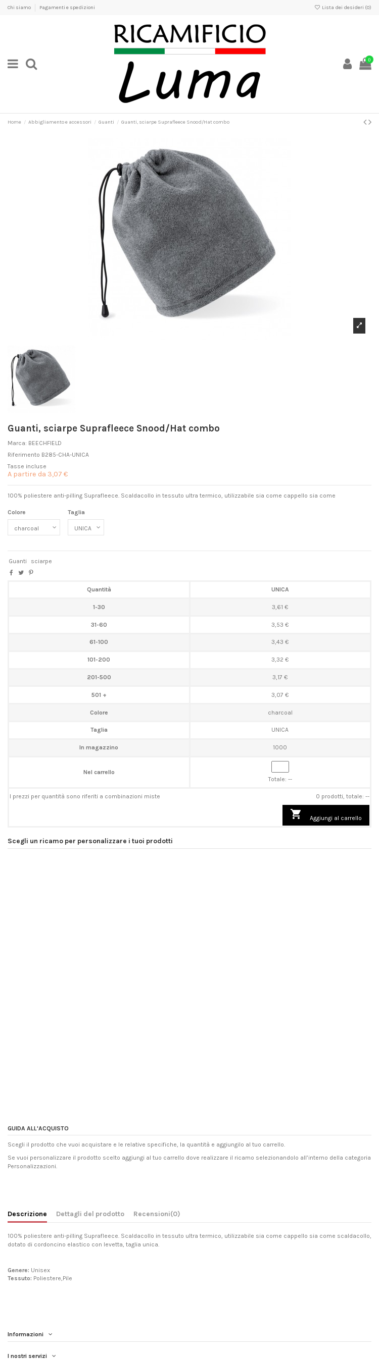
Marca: (17, 443)
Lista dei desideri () (342, 8)
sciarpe (41, 561)
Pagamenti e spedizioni (67, 8)
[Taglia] (86, 527)
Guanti (18, 561)
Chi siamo (20, 8)
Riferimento (24, 454)
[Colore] (34, 527)
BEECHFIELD (45, 443)
